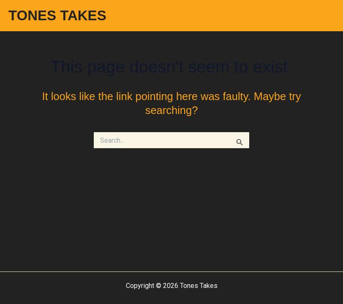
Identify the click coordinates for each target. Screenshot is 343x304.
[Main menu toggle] (325, 15)
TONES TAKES (57, 15)
